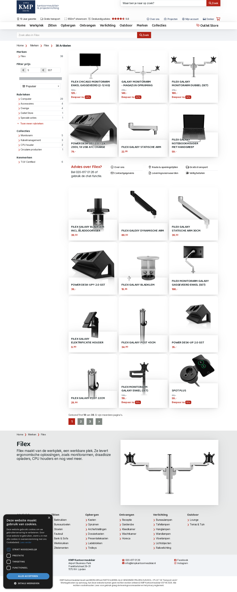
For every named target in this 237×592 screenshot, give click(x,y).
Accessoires (27, 103)
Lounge (194, 519)
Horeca (126, 538)
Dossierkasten (96, 533)
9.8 (120, 18)
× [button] (49, 518)
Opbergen (68, 26)
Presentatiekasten (98, 538)
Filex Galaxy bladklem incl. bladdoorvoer (87, 228)
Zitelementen (61, 547)
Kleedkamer (128, 529)
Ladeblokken (95, 543)
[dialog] (28, 551)
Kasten (92, 519)
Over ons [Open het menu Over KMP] (152, 19)
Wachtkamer (129, 533)
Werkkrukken (61, 543)
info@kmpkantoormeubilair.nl (139, 563)
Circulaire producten (31, 149)
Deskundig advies (99, 18)
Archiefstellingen (97, 529)
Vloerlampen (163, 538)
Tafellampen (163, 524)
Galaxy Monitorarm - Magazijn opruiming (136, 83)
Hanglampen (163, 529)
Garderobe (128, 524)
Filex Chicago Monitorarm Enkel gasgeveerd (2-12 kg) (90, 83)
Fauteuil (58, 533)
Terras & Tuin (197, 524)
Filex (46, 45)
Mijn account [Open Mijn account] (190, 19)
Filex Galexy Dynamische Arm (142, 230)
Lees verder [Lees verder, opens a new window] (26, 542)
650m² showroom (75, 18)
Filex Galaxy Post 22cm (88, 398)
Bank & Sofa (61, 538)
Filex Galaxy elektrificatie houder (87, 340)
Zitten (52, 26)
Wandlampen (163, 533)
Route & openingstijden (163, 167)
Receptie (127, 519)
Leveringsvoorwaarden (163, 173)
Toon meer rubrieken (30, 123)
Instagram (181, 563)
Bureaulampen (164, 519)
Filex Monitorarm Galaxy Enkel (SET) (134, 389)
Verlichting (107, 26)
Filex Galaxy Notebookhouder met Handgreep (185, 143)
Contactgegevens (122, 173)
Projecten (171, 19)
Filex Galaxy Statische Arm (141, 147)
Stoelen (58, 529)
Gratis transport (50, 18)
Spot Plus (179, 390)
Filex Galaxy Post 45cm (138, 342)
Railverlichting (163, 547)
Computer (26, 98)
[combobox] (41, 86)
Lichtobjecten (163, 543)
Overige (25, 108)
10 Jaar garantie (26, 18)
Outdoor (126, 26)
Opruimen (93, 524)
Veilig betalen (195, 173)
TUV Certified (28, 161)
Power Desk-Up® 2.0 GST (88, 284)
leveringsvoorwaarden (130, 585)
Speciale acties (28, 117)
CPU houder (27, 144)
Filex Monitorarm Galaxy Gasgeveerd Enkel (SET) (190, 283)
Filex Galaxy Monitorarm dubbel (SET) (190, 83)
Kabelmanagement (31, 140)
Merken (142, 26)
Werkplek (37, 26)
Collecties (159, 26)
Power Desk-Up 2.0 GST (188, 342)
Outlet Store (207, 26)
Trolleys (92, 547)
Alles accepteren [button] (28, 576)
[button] (28, 583)
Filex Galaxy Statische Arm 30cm (186, 228)
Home (21, 26)
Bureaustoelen (62, 524)
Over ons (117, 167)
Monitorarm (27, 135)
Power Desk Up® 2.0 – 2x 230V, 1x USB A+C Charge (88, 145)
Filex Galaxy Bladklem (137, 284)
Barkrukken (60, 519)
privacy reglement (155, 585)
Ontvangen (88, 26)
